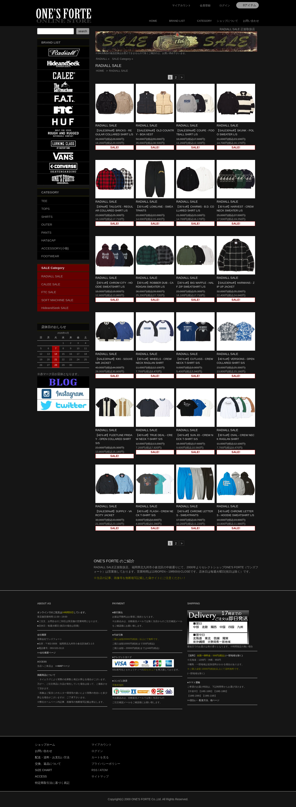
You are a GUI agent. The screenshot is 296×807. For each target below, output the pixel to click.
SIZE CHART (43, 770)
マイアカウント (181, 5)
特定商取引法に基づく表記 (52, 782)
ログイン (224, 5)
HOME (153, 20)
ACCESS (41, 776)
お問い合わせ (251, 20)
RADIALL (101, 58)
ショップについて (227, 20)
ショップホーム (45, 744)
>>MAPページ (62, 666)
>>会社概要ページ (46, 652)
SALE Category (121, 58)
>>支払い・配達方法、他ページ (203, 700)
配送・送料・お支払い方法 (52, 757)
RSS (94, 770)
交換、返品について (48, 763)
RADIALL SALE (118, 70)
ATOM (104, 770)
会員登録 (205, 5)
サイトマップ (100, 776)
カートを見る (100, 757)
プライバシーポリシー (105, 763)
